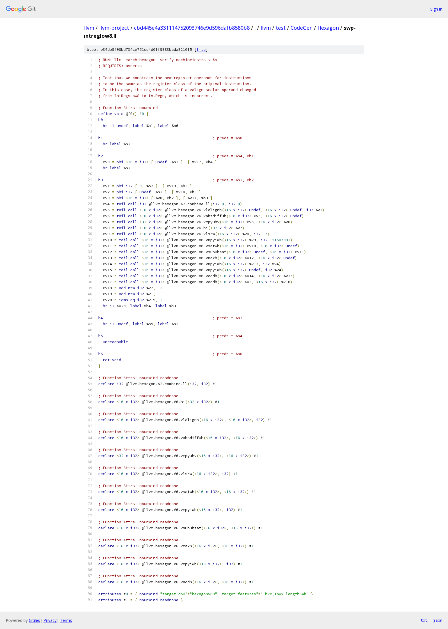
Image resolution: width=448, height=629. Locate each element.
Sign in (436, 9)
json (437, 620)
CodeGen (302, 27)
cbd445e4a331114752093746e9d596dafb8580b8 (192, 27)
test (281, 27)
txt (424, 620)
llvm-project (114, 27)
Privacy (50, 620)
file (201, 49)
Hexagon (328, 27)
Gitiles (34, 620)
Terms (66, 620)
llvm (89, 27)
